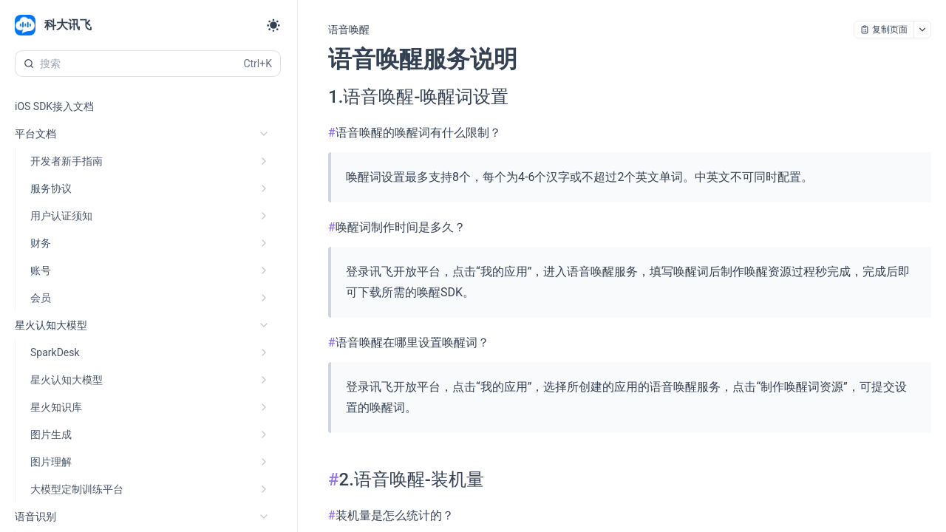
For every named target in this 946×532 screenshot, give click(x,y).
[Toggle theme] (273, 25)
